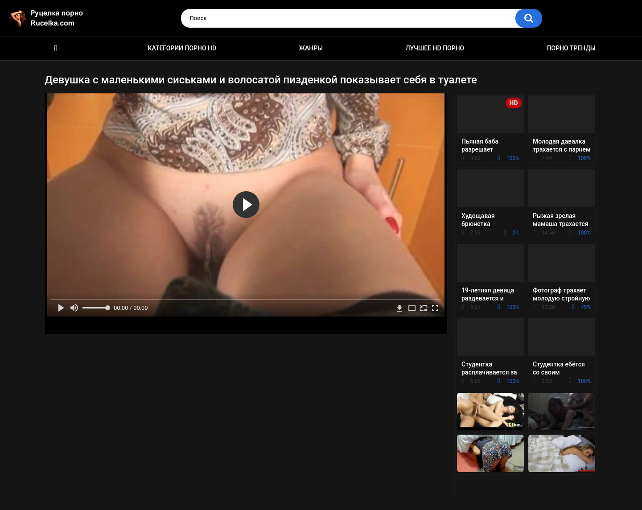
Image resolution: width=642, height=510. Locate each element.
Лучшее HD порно (435, 48)
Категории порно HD (182, 48)
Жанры (311, 48)
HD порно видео (56, 48)
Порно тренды (571, 48)
